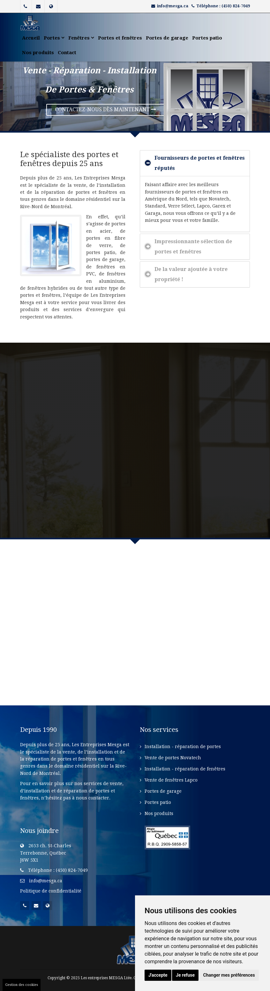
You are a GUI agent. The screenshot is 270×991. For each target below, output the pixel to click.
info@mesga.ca (172, 6)
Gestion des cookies (21, 985)
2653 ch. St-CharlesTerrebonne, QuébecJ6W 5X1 (45, 853)
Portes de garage (167, 38)
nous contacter (92, 797)
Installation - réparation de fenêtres (185, 768)
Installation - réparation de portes (183, 746)
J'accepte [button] (158, 975)
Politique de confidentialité (50, 890)
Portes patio (207, 38)
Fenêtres (81, 38)
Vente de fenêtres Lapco (171, 780)
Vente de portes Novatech (173, 757)
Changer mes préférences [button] (229, 975)
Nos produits (38, 52)
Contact (67, 52)
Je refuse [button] (185, 975)
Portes (54, 38)
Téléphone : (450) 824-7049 (223, 6)
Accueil (31, 38)
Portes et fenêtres (120, 38)
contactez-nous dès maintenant (105, 109)
